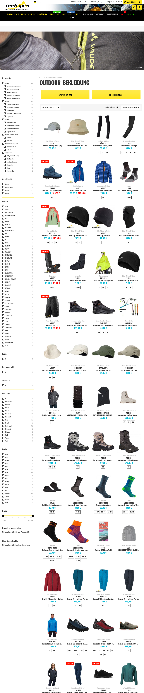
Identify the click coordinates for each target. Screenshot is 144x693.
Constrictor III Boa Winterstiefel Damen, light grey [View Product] (78, 438)
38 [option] (56, 239)
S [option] (98, 149)
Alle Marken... (73, 650)
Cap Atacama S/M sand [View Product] (129, 348)
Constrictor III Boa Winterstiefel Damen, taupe (104, 456)
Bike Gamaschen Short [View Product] (78, 258)
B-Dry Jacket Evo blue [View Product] (78, 168)
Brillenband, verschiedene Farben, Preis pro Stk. (129, 322)
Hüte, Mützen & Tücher (52, 137)
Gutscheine (51, 633)
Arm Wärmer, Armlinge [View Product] (129, 123)
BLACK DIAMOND (103, 409)
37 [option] (124, 418)
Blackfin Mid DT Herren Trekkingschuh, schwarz (104, 322)
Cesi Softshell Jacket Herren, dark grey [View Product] (52, 393)
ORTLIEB (72, 636)
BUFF (52, 140)
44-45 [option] (52, 508)
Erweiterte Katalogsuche (55, 642)
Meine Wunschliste (10, 636)
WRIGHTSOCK (78, 499)
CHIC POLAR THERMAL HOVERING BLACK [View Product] (78, 393)
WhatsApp (29, 647)
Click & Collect (52, 636)
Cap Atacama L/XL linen (77, 366)
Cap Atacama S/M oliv (103, 366)
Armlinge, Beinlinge (103, 137)
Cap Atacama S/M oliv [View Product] (103, 348)
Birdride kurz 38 (52, 322)
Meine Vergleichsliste (11, 639)
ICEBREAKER (73, 647)
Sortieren (45, 104)
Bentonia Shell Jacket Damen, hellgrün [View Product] (52, 213)
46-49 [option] (52, 557)
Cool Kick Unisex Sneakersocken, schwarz (52, 501)
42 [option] (99, 329)
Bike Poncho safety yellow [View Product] (103, 258)
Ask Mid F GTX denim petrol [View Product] (52, 168)
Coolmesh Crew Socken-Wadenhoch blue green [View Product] (129, 483)
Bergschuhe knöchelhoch (52, 182)
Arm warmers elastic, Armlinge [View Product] (103, 123)
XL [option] (107, 149)
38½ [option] (77, 329)
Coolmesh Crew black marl (77, 501)
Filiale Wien (30, 633)
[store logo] (17, 6)
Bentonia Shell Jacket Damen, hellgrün (52, 232)
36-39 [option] (52, 284)
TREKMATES (78, 364)
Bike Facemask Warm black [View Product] (129, 213)
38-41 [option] (103, 508)
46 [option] (103, 329)
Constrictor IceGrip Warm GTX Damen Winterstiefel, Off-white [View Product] (129, 393)
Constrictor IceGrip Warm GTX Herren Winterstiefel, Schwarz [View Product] (52, 438)
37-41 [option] (78, 508)
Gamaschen (52, 272)
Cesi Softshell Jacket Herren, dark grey (52, 411)
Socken (129, 182)
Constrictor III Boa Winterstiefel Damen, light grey (78, 456)
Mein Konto (8, 630)
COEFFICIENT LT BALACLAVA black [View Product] (103, 393)
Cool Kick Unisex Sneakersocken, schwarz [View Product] (52, 483)
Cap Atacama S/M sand (129, 366)
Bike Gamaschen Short (78, 277)
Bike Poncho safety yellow (103, 277)
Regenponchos (103, 272)
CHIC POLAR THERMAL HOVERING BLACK (78, 411)
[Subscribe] (131, 636)
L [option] (130, 149)
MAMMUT (78, 319)
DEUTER (72, 633)
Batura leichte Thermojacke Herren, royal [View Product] (103, 168)
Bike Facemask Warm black (129, 232)
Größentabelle (52, 639)
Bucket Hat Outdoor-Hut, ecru (52, 366)
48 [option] (107, 329)
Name (50, 104)
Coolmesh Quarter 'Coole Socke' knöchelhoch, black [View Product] (52, 528)
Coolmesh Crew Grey (103, 501)
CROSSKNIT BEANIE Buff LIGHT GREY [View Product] (129, 528)
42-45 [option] (110, 508)
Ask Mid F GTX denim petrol (52, 187)
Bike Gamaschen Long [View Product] (52, 258)
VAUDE (129, 140)
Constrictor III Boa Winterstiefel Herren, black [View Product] (129, 438)
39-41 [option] (129, 194)
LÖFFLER (103, 140)
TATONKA (103, 274)
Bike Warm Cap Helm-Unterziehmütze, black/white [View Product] (129, 258)
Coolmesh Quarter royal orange (78, 546)
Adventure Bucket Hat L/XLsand (78, 142)
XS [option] (122, 149)
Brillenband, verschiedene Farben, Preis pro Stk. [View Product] (129, 303)
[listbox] (103, 149)
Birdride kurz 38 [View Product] (52, 303)
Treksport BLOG (31, 650)
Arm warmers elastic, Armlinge (104, 142)
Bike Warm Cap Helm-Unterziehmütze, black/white (129, 277)
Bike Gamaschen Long (52, 277)
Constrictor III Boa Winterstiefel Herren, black (129, 456)
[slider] (3, 512)
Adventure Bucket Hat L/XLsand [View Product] (78, 123)
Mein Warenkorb (9, 633)
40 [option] (128, 418)
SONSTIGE (128, 319)
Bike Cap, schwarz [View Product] (103, 213)
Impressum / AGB (31, 636)
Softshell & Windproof (52, 407)
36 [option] (52, 239)
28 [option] (52, 194)
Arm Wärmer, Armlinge (129, 142)
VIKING (52, 184)
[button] (38, 2)
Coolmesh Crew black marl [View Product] (78, 483)
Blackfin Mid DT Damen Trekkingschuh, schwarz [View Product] (78, 303)
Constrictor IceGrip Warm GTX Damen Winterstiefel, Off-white (129, 411)
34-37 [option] (97, 508)
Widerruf (50, 647)
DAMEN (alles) (65, 91)
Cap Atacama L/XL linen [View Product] (78, 348)
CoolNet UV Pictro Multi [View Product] (103, 528)
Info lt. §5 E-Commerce (33, 639)
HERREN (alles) (116, 91)
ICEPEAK (52, 229)
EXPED (71, 639)
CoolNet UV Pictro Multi (103, 546)
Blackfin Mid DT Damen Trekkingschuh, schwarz (78, 322)
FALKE (129, 184)
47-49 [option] (78, 284)
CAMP (78, 184)
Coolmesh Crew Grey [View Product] (103, 483)
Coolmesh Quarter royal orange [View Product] (78, 528)
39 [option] (103, 463)
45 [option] (54, 463)
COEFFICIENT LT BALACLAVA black (104, 411)
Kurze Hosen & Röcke (52, 317)
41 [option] (128, 463)
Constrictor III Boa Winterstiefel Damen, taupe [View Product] (103, 438)
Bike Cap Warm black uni (78, 232)
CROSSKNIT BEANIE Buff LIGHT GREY (129, 546)
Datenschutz (51, 650)
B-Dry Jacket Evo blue (78, 187)
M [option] (103, 194)
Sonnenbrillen (129, 317)
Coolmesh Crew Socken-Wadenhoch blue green (129, 501)
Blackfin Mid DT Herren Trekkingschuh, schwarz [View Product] (103, 303)
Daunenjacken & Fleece (103, 182)
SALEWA (72, 644)
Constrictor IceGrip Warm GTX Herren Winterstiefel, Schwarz (52, 456)
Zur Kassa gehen (9, 642)
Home (41, 74)
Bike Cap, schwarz (103, 232)
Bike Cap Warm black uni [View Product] (78, 213)
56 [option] (54, 374)
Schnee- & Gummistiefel (129, 407)
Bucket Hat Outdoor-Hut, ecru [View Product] (52, 348)
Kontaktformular (31, 630)
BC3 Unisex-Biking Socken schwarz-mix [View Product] (129, 168)
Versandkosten (52, 630)
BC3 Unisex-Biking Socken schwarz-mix (129, 187)
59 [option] (50, 374)
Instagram (29, 644)
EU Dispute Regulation (54, 644)
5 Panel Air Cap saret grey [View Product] (52, 123)
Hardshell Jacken (78, 182)
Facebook (29, 642)
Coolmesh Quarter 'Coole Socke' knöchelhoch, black (52, 546)
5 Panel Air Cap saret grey (52, 142)
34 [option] (48, 239)
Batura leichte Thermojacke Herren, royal (104, 187)
